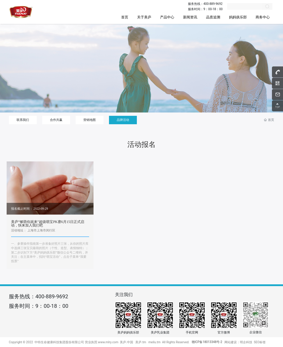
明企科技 (246, 342)
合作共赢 (56, 120)
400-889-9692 (212, 4)
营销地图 (89, 120)
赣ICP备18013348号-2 (207, 342)
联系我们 (23, 120)
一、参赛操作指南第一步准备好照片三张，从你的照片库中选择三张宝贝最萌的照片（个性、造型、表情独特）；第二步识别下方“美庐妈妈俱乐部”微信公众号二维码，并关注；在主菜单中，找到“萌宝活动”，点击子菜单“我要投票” (49, 252)
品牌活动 (123, 120)
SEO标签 (260, 342)
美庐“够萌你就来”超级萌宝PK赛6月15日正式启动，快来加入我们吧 (47, 223)
